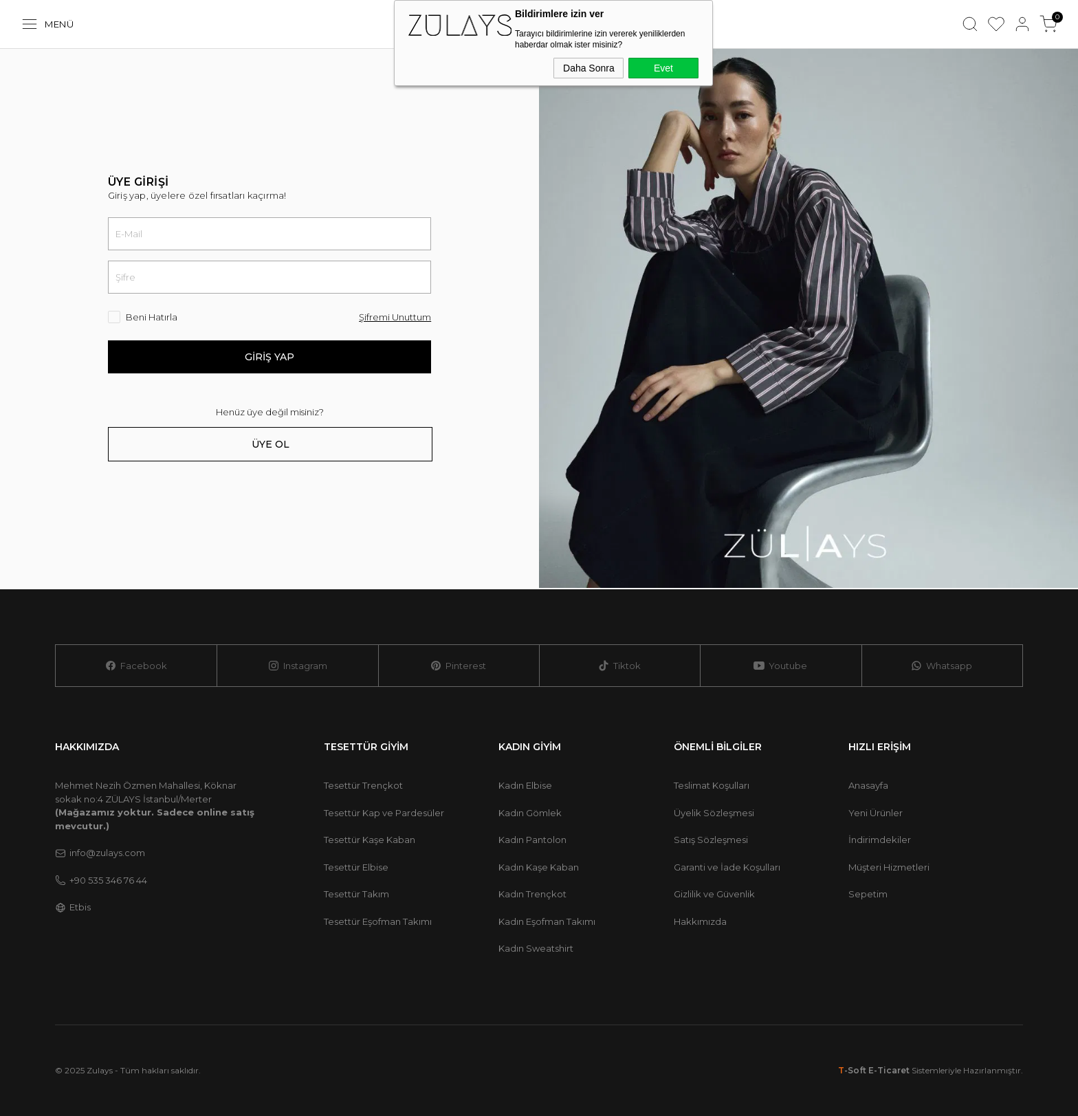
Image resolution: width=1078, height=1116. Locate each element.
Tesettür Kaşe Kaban (369, 839)
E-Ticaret (889, 1070)
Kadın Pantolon (532, 839)
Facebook (136, 666)
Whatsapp (941, 666)
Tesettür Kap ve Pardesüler (384, 812)
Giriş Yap (269, 357)
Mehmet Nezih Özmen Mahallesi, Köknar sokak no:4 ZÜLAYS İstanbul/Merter (154, 805)
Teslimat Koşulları (711, 785)
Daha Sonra (589, 68)
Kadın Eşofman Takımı (546, 921)
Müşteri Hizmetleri (889, 867)
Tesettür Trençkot (363, 785)
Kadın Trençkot (532, 893)
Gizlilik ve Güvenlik (714, 893)
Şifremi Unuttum (395, 317)
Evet (663, 68)
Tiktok (619, 666)
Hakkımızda (700, 921)
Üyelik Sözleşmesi (714, 812)
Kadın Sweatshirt (535, 948)
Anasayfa (868, 785)
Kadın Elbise (525, 785)
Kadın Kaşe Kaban (538, 867)
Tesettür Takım (356, 893)
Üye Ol (270, 444)
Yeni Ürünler (875, 812)
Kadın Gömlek (530, 812)
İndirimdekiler (879, 839)
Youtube (780, 666)
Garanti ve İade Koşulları (727, 867)
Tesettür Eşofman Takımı (378, 921)
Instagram (297, 666)
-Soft (853, 1070)
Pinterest (458, 666)
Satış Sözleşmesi (711, 839)
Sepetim (868, 893)
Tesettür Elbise (356, 867)
